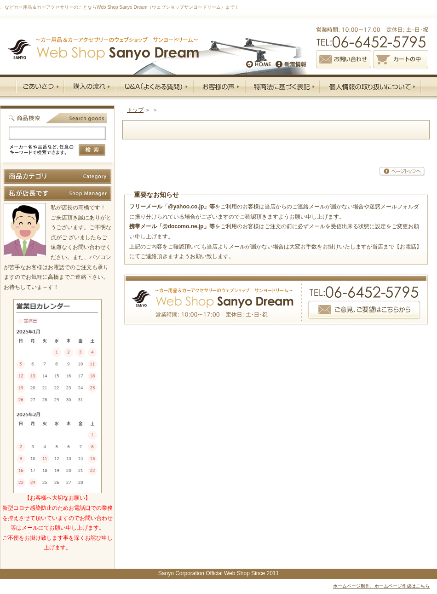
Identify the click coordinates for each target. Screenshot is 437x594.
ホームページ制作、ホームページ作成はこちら (381, 585)
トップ (135, 110)
